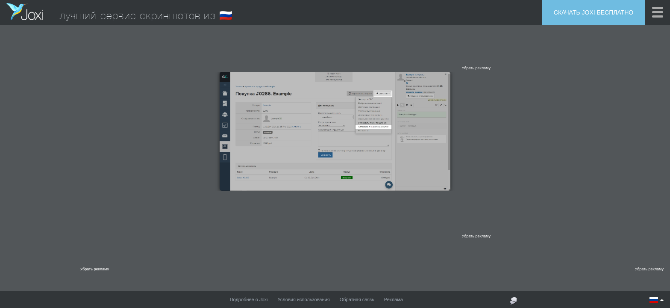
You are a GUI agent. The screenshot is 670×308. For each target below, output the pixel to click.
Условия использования (304, 299)
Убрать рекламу (476, 68)
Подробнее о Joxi (249, 299)
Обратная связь (357, 299)
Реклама (393, 299)
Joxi (24, 11)
